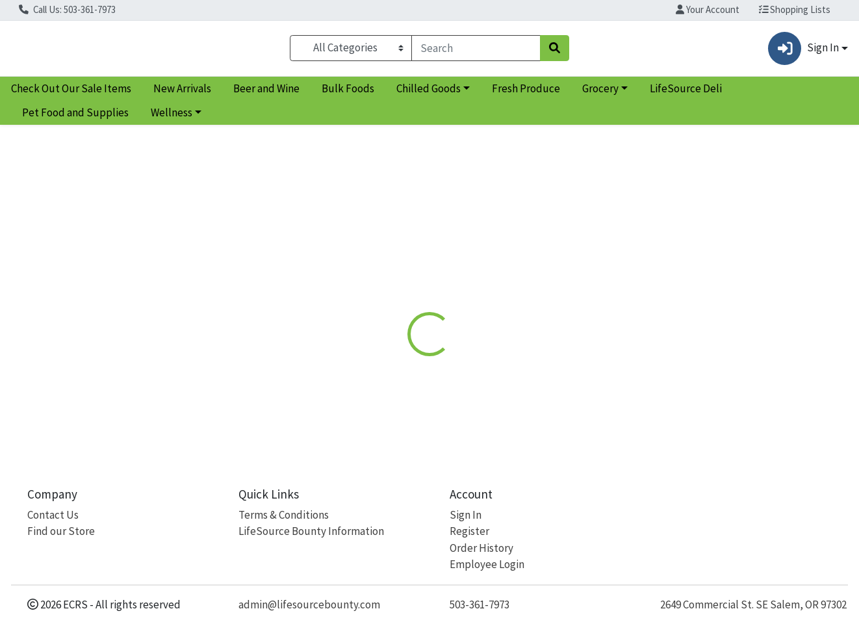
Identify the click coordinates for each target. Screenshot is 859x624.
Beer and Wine (266, 93)
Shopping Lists (795, 9)
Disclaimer (455, 282)
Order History (481, 548)
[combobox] (476, 51)
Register (469, 531)
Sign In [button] (803, 51)
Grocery (600, 93)
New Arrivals (182, 93)
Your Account (707, 9)
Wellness (171, 118)
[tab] (395, 282)
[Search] (476, 51)
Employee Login (487, 564)
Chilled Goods (428, 93)
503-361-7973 (479, 604)
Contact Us (53, 515)
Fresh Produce (526, 93)
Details (394, 282)
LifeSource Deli (686, 93)
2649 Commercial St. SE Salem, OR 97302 (753, 604)
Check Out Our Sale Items (71, 93)
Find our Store (61, 531)
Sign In (465, 515)
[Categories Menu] (351, 51)
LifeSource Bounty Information (311, 531)
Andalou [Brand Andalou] (513, 378)
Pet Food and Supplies (75, 118)
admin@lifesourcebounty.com (309, 604)
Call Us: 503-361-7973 (67, 9)
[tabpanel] (608, 369)
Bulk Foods (348, 93)
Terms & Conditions (283, 515)
